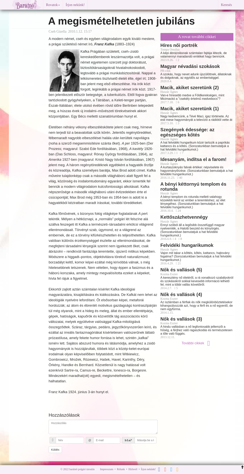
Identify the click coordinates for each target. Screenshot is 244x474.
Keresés (226, 5)
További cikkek (197, 343)
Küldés (55, 449)
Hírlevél (132, 469)
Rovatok (53, 5)
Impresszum (106, 469)
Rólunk (121, 469)
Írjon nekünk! (75, 5)
